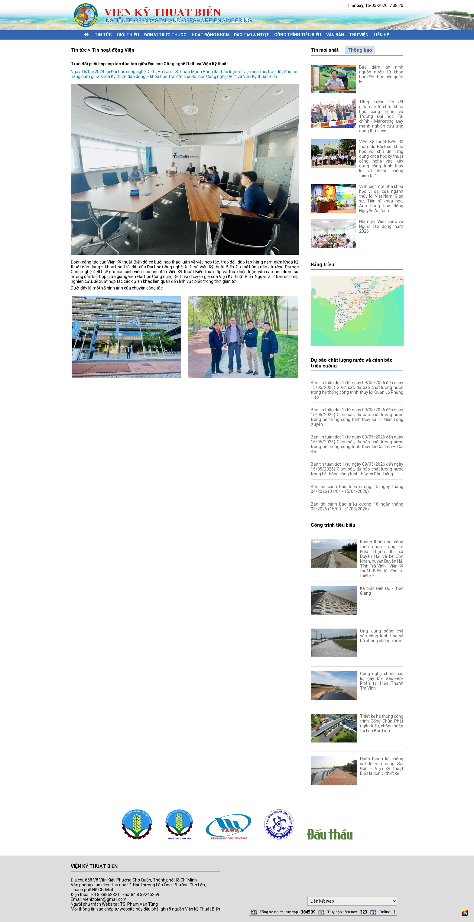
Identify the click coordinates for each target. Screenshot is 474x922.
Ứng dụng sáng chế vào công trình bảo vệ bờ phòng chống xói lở (381, 636)
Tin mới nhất (325, 50)
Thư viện (358, 34)
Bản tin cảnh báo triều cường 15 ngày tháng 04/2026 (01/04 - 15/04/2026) (357, 489)
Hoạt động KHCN (210, 34)
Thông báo (360, 50)
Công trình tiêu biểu (297, 34)
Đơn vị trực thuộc (165, 34)
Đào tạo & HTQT (251, 34)
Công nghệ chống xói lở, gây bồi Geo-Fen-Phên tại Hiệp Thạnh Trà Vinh (381, 681)
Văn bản (335, 34)
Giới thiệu (128, 34)
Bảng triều (322, 264)
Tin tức (103, 34)
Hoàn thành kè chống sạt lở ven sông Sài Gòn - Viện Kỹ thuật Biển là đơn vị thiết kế (381, 766)
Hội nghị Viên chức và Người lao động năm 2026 (381, 226)
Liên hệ (381, 34)
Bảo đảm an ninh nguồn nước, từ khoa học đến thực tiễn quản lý (381, 74)
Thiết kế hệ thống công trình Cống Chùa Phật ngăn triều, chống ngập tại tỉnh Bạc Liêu (381, 723)
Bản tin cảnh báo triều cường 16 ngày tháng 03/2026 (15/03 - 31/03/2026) (357, 506)
